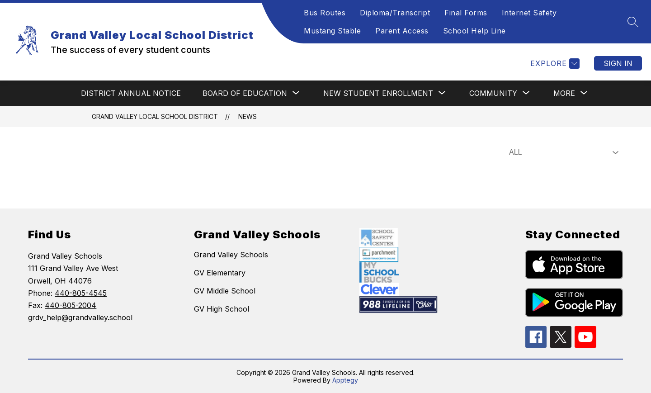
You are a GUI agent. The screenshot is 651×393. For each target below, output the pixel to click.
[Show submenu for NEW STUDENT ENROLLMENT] (378, 93)
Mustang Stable (332, 30)
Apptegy (345, 380)
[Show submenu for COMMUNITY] (493, 93)
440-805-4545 (81, 293)
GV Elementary (219, 272)
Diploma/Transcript (395, 12)
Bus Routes (324, 12)
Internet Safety (529, 12)
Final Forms (465, 12)
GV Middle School (224, 290)
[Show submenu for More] (564, 93)
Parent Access (402, 30)
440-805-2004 (70, 305)
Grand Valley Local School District (155, 116)
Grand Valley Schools (231, 254)
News (247, 116)
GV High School (221, 308)
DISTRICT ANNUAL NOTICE (131, 93)
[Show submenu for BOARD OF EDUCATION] (245, 93)
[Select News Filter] (561, 152)
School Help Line (474, 30)
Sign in (618, 63)
